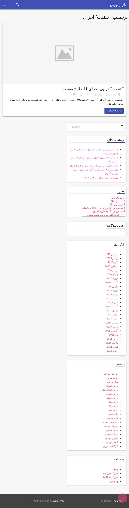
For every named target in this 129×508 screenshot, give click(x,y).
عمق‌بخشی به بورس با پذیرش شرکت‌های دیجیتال (94, 165)
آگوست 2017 (111, 306)
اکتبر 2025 (113, 262)
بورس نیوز (113, 410)
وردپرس (114, 481)
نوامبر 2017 (112, 298)
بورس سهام (112, 398)
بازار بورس (118, 5)
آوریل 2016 (112, 338)
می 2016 (113, 334)
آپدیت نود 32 (118, 201)
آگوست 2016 (111, 330)
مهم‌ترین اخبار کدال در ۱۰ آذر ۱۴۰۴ (100, 177)
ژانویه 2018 (112, 294)
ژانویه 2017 (112, 318)
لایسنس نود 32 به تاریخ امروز (109, 211)
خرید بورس (112, 418)
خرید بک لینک (117, 197)
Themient (117, 501)
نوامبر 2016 (112, 326)
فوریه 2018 (112, 290)
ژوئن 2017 (113, 314)
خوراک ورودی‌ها (110, 473)
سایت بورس (112, 430)
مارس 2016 (112, 342)
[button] (5, 5)
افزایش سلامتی (110, 373)
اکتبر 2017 (113, 302)
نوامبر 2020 (112, 270)
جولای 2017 (112, 310)
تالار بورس (113, 414)
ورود (116, 469)
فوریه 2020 (112, 278)
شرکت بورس (111, 434)
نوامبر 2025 (112, 258)
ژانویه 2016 (112, 350)
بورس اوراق (112, 385)
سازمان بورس (111, 426)
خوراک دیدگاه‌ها (110, 477)
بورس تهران (112, 394)
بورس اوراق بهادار (109, 390)
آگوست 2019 (111, 282)
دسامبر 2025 (111, 254)
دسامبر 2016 (111, 322)
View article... (114, 111)
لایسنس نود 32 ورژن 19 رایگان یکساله (103, 207)
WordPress (58, 501)
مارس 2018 (112, 286)
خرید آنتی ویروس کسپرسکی (103, 214)
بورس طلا (113, 402)
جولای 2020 (112, 274)
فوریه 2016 (112, 346)
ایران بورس (112, 377)
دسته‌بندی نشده (110, 422)
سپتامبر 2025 (111, 266)
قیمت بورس (112, 442)
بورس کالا (113, 406)
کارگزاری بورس (110, 446)
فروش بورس (111, 438)
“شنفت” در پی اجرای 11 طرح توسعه (93, 88)
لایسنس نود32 (117, 204)
